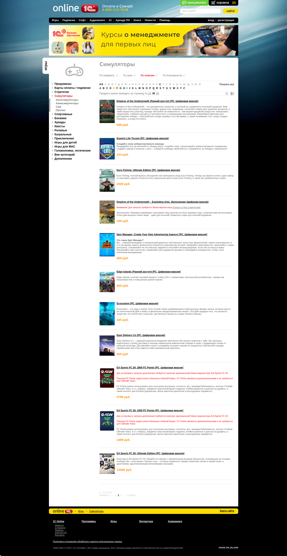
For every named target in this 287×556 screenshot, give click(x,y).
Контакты (60, 535)
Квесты (57, 126)
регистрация (226, 20)
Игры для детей (63, 142)
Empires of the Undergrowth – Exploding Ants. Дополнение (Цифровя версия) (163, 202)
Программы (89, 521)
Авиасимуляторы (67, 103)
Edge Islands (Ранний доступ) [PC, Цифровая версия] (149, 271)
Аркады (58, 122)
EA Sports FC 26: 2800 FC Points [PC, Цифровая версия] (150, 367)
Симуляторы (61, 95)
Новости (150, 20)
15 (149, 93)
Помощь (164, 20)
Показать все (226, 84)
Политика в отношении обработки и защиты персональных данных (87, 541)
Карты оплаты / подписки (70, 87)
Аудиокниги (97, 20)
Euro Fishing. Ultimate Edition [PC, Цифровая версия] (148, 170)
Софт (82, 20)
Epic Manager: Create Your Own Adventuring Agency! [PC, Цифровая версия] (162, 234)
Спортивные (61, 114)
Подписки (68, 20)
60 (157, 93)
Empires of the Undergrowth (186, 207)
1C (110, 20)
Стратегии (59, 91)
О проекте (60, 527)
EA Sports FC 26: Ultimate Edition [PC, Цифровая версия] (150, 453)
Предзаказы (61, 83)
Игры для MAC (62, 146)
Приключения (62, 138)
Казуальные (61, 134)
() (234, 2)
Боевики (58, 118)
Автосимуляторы (67, 100)
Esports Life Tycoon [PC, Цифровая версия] (143, 138)
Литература (146, 521)
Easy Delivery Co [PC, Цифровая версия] (141, 335)
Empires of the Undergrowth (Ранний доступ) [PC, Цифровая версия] (157, 101)
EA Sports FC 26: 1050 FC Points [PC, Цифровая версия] (150, 410)
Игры (81, 511)
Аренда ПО (122, 20)
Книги (137, 20)
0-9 (101, 84)
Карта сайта (227, 510)
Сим (58, 106)
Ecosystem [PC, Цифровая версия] (137, 303)
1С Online (58, 521)
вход (211, 20)
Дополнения (61, 158)
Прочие (61, 110)
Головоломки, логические (70, 150)
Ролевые (58, 130)
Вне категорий (62, 154)
